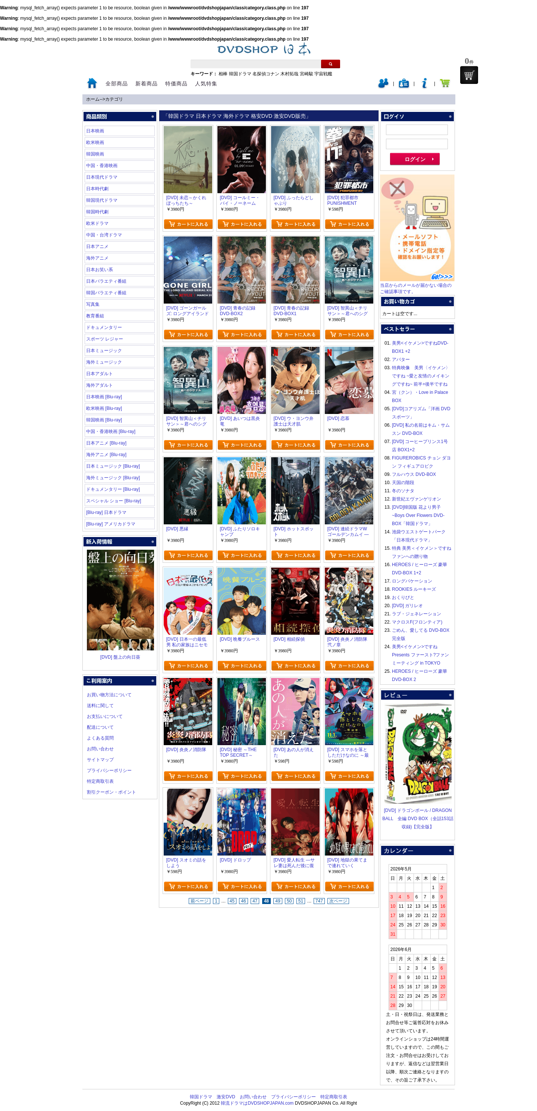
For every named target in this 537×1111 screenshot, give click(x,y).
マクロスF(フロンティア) (417, 622)
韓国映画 (95, 154)
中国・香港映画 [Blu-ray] (110, 431)
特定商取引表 (100, 781)
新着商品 (146, 84)
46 (243, 901)
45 (232, 901)
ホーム (93, 99)
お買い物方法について (109, 694)
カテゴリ (114, 99)
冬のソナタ (403, 490)
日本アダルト (99, 373)
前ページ (199, 901)
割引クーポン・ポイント (111, 792)
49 (277, 901)
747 (319, 901)
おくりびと (403, 597)
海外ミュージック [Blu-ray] (113, 477)
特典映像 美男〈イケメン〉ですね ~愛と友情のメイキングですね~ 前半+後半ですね (421, 376)
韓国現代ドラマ (101, 200)
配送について (100, 727)
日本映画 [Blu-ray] (104, 396)
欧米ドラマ (97, 223)
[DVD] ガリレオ (407, 605)
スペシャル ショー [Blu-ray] (113, 500)
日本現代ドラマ (101, 177)
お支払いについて (105, 716)
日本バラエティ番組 (106, 281)
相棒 (223, 73)
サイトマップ (100, 759)
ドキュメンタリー (104, 327)
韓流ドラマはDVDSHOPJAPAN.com (257, 1103)
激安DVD (226, 1096)
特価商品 (176, 84)
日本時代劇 (97, 188)
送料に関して (100, 705)
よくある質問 (100, 738)
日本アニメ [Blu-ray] (106, 443)
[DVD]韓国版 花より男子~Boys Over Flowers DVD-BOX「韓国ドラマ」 (418, 515)
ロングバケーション (412, 581)
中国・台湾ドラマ (104, 235)
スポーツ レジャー (104, 339)
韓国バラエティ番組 (106, 292)
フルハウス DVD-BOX (414, 474)
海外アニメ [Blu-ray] (106, 454)
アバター (401, 359)
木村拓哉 (289, 73)
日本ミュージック (104, 350)
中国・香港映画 (101, 165)
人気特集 (206, 84)
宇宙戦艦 (323, 73)
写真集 (93, 304)
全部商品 (117, 84)
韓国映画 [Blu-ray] (104, 420)
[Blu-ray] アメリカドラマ (110, 524)
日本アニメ (97, 246)
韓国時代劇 (97, 211)
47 (254, 901)
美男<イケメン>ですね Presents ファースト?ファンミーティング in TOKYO (420, 655)
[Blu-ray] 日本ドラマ (106, 512)
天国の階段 (403, 482)
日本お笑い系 (99, 269)
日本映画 (95, 131)
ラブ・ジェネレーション (416, 613)
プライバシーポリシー (109, 770)
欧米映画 (95, 142)
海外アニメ (97, 258)
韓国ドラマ (240, 73)
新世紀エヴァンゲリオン (416, 499)
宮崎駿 (306, 73)
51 (300, 901)
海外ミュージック (104, 362)
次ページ (338, 901)
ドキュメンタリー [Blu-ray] (113, 489)
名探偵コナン (265, 73)
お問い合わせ (100, 748)
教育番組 (95, 315)
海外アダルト (99, 385)
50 (289, 901)
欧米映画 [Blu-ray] (104, 408)
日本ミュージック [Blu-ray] (113, 466)
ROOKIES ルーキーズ (414, 589)
